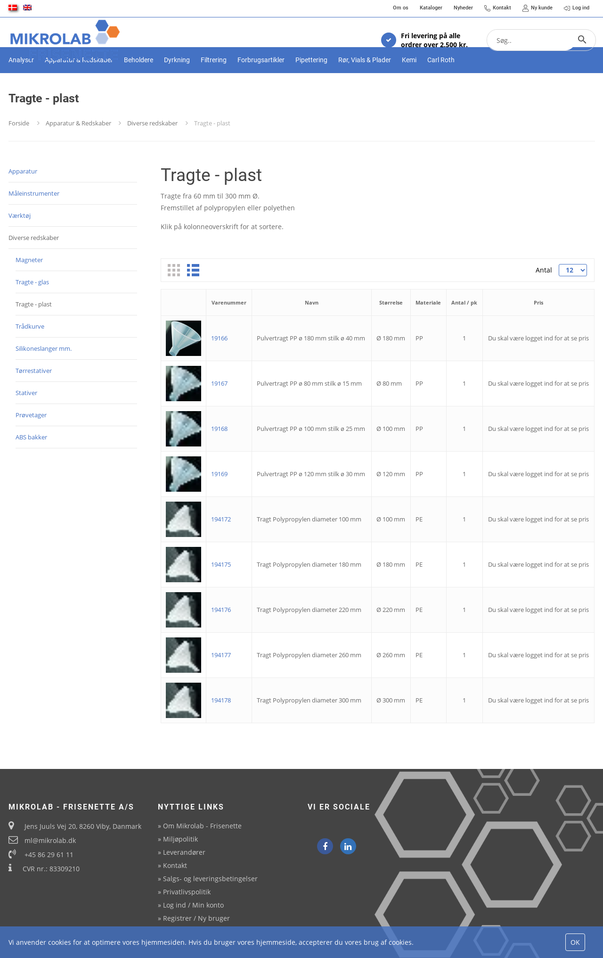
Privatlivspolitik (187, 891)
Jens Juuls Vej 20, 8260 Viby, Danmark (82, 826)
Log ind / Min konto (193, 904)
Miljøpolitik (180, 838)
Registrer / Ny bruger (196, 918)
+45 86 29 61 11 (48, 854)
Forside (18, 154)
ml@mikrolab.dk (50, 840)
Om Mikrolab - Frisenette (202, 825)
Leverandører (184, 852)
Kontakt (175, 865)
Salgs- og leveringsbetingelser (210, 878)
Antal (544, 301)
